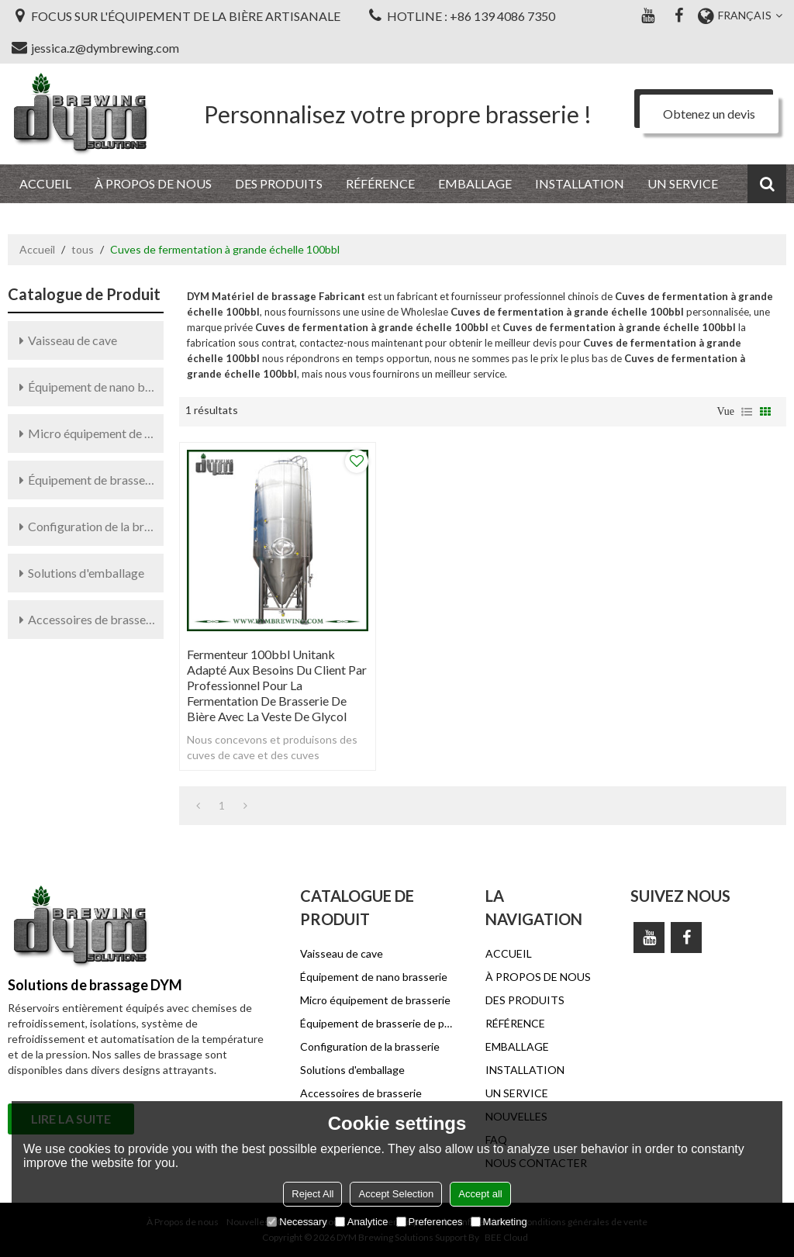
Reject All (312, 1194)
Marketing (499, 1222)
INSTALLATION (579, 183)
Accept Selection (395, 1194)
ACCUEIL (45, 183)
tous (82, 249)
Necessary (296, 1222)
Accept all (480, 1194)
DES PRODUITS (279, 183)
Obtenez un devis (709, 113)
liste (746, 412)
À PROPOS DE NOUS (153, 183)
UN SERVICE (682, 183)
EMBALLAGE (475, 183)
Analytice (361, 1222)
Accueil (37, 249)
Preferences (429, 1222)
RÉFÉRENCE (380, 183)
